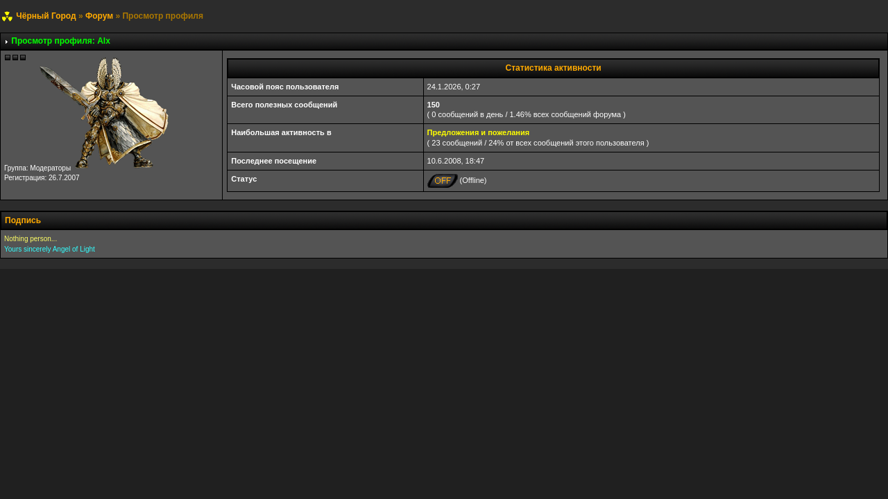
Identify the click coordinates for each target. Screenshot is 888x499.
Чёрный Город (46, 16)
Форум (99, 16)
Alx (103, 41)
